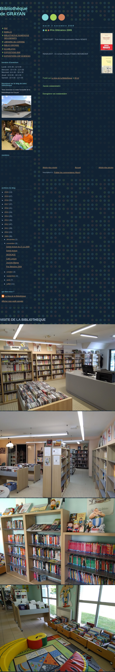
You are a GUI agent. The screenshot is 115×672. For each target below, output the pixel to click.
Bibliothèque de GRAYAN (13, 11)
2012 (6, 224)
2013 (6, 220)
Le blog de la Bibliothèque (15, 296)
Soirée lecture (11, 251)
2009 (6, 236)
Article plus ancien (106, 167)
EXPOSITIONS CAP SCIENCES (17, 56)
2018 (6, 200)
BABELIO (8, 32)
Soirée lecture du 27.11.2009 (18, 247)
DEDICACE (11, 255)
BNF (6, 28)
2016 (6, 208)
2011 (6, 228)
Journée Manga (12, 263)
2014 (6, 216)
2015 (6, 212)
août (9, 280)
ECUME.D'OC (10, 49)
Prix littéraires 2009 (14, 267)
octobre (10, 272)
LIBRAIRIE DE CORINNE (14, 42)
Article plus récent (50, 167)
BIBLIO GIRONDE (11, 45)
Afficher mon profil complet (12, 301)
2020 (6, 192)
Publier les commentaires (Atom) (67, 172)
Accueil (78, 167)
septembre (11, 276)
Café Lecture (11, 259)
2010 (6, 232)
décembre (11, 239)
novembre (11, 243)
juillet (9, 284)
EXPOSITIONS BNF (12, 52)
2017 (6, 204)
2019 (6, 196)
